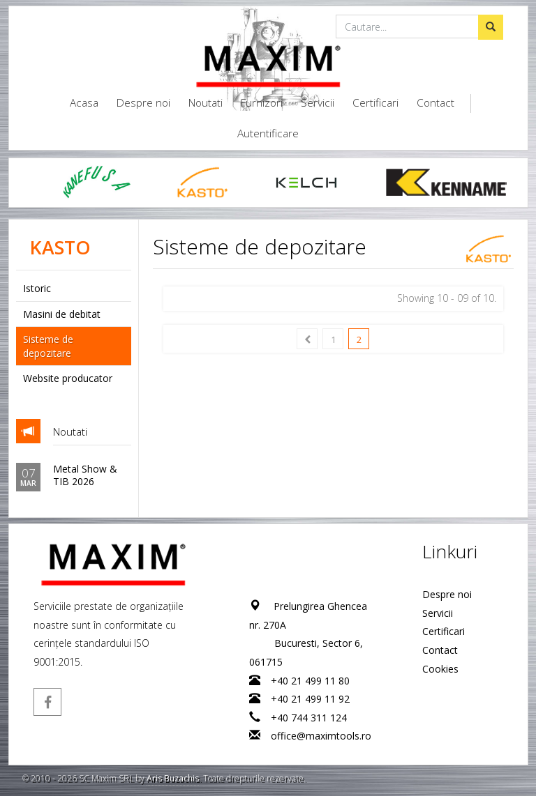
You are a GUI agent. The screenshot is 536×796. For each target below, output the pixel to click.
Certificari (375, 102)
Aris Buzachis (173, 778)
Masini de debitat (61, 314)
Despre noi (143, 102)
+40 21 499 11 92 (309, 698)
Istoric (37, 288)
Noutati (205, 102)
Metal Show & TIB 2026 (85, 475)
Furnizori (262, 102)
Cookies (440, 668)
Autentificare (268, 133)
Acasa (84, 102)
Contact (435, 102)
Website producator (67, 378)
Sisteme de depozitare (48, 346)
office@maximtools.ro (320, 735)
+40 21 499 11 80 (309, 680)
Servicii (317, 102)
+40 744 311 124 (308, 717)
